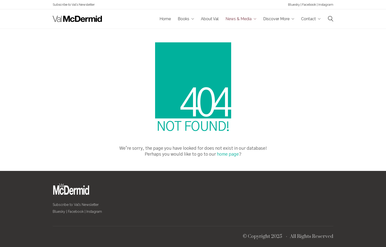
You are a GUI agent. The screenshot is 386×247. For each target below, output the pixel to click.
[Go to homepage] (77, 19)
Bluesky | (294, 4)
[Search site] (330, 19)
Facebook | (309, 4)
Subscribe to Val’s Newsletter (74, 4)
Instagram (325, 4)
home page (228, 154)
